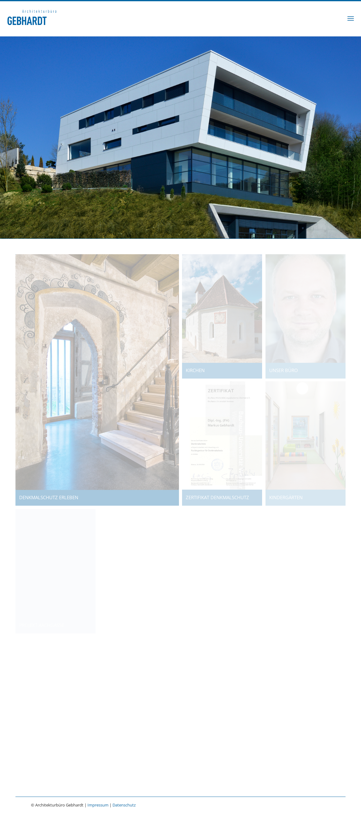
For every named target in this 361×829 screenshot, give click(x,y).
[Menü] (350, 18)
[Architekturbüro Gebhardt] (32, 18)
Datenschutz (124, 805)
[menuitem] (350, 18)
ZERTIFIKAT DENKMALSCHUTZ (215, 497)
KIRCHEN (193, 370)
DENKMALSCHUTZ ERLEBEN (46, 497)
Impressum (97, 805)
